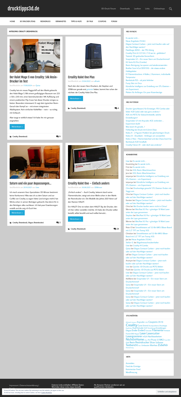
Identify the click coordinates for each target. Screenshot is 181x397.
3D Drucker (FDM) (27, 21)
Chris (128, 188)
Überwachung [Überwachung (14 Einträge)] (129, 347)
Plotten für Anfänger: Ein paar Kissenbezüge (144, 92)
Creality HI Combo (140, 245)
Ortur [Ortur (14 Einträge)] (145, 340)
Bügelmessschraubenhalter (148, 242)
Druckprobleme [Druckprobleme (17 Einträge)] (154, 326)
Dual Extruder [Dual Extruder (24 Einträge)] (138, 328)
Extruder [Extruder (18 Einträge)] (149, 330)
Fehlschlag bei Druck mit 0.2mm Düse (141, 129)
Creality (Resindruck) (20, 136)
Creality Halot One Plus (81, 77)
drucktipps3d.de (23, 8)
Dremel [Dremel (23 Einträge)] (145, 325)
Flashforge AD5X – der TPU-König (140, 50)
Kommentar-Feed (133, 369)
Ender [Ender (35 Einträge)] (134, 330)
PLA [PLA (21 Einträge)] (149, 340)
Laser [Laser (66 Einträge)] (143, 333)
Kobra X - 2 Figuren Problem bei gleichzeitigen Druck (147, 132)
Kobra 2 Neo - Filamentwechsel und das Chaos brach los (148, 138)
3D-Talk (90, 21)
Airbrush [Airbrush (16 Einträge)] (128, 322)
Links (147, 8)
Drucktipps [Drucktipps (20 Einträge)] (163, 325)
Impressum (13, 385)
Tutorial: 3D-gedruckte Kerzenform (140, 56)
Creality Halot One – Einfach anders (89, 183)
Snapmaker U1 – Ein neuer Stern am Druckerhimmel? (148, 59)
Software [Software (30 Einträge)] (159, 342)
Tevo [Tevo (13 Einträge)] (139, 345)
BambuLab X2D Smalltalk (136, 142)
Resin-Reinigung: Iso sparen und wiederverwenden (146, 65)
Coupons (102, 21)
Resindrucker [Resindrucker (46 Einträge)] (142, 342)
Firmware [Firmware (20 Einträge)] (167, 330)
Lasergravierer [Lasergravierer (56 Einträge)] (134, 336)
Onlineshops (159, 8)
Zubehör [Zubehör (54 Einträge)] (163, 345)
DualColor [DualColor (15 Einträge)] (129, 328)
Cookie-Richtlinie (46, 392)
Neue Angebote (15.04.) (136, 41)
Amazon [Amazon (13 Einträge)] (133, 322)
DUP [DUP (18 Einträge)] (145, 328)
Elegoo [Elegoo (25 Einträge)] (128, 330)
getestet (90, 89)
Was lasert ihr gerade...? (135, 126)
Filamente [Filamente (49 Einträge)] (157, 330)
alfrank (97, 81)
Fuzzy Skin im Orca (134, 83)
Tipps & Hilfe (76, 21)
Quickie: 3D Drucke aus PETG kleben (148, 266)
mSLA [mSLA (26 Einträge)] (145, 336)
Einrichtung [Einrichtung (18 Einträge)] (151, 328)
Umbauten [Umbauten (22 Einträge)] (145, 345)
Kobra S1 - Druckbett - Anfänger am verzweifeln (145, 135)
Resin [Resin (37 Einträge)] (132, 342)
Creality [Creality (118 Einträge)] (131, 324)
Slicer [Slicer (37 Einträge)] (152, 342)
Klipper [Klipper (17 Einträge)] (137, 334)
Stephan (129, 215)
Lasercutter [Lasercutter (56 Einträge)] (153, 333)
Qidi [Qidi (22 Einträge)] (127, 342)
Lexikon (137, 8)
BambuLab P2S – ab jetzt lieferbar (140, 80)
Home (12, 21)
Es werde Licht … (132, 38)
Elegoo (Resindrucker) (36, 222)
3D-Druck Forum (108, 8)
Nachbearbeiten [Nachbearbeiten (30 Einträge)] (155, 336)
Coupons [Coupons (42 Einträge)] (153, 321)
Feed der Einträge (133, 366)
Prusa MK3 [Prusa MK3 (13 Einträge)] (167, 340)
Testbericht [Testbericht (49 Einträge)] (132, 345)
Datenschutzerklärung (29, 385)
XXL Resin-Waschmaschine (144, 170)
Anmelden (130, 363)
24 (118, 228)
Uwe (37, 187)
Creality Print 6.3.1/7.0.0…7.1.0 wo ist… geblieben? (146, 53)
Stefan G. (129, 242)
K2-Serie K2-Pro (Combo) (136, 62)
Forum (114, 21)
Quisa (38, 85)
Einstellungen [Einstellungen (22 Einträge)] (161, 328)
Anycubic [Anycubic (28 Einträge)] (141, 322)
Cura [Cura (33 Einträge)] (140, 325)
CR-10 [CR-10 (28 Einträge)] (160, 322)
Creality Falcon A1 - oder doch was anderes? (144, 145)
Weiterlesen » (17, 126)
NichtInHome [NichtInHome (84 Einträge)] (135, 339)
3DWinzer (98, 187)
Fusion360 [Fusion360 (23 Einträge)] (130, 333)
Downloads (125, 8)
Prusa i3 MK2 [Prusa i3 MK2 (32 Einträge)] (157, 339)
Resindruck (45, 21)
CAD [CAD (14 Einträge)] (146, 322)
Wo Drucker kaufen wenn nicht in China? (150, 206)
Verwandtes (60, 21)
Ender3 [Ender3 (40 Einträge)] (141, 330)
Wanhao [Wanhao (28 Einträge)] (153, 345)
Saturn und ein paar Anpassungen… (30, 183)
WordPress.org (131, 372)
